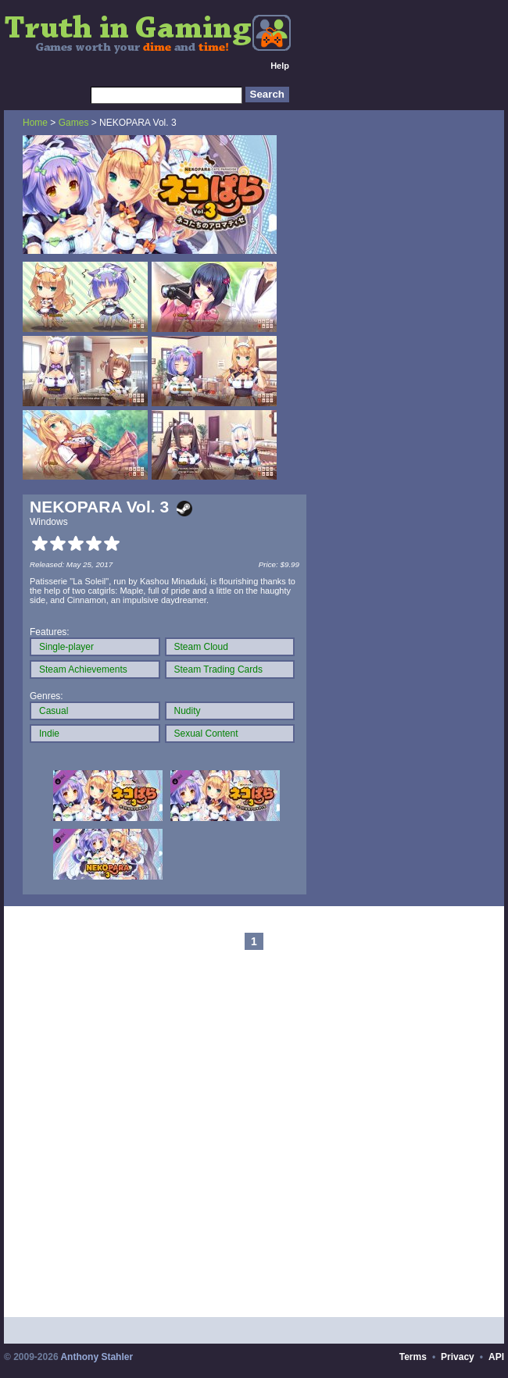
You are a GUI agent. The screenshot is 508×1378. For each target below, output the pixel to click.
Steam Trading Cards (218, 669)
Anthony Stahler (96, 1356)
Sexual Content (206, 733)
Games (74, 122)
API (496, 1356)
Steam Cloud (201, 646)
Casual (53, 710)
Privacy (457, 1356)
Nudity (187, 710)
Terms (413, 1356)
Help (279, 65)
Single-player (66, 646)
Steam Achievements (83, 669)
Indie (49, 733)
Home (35, 122)
